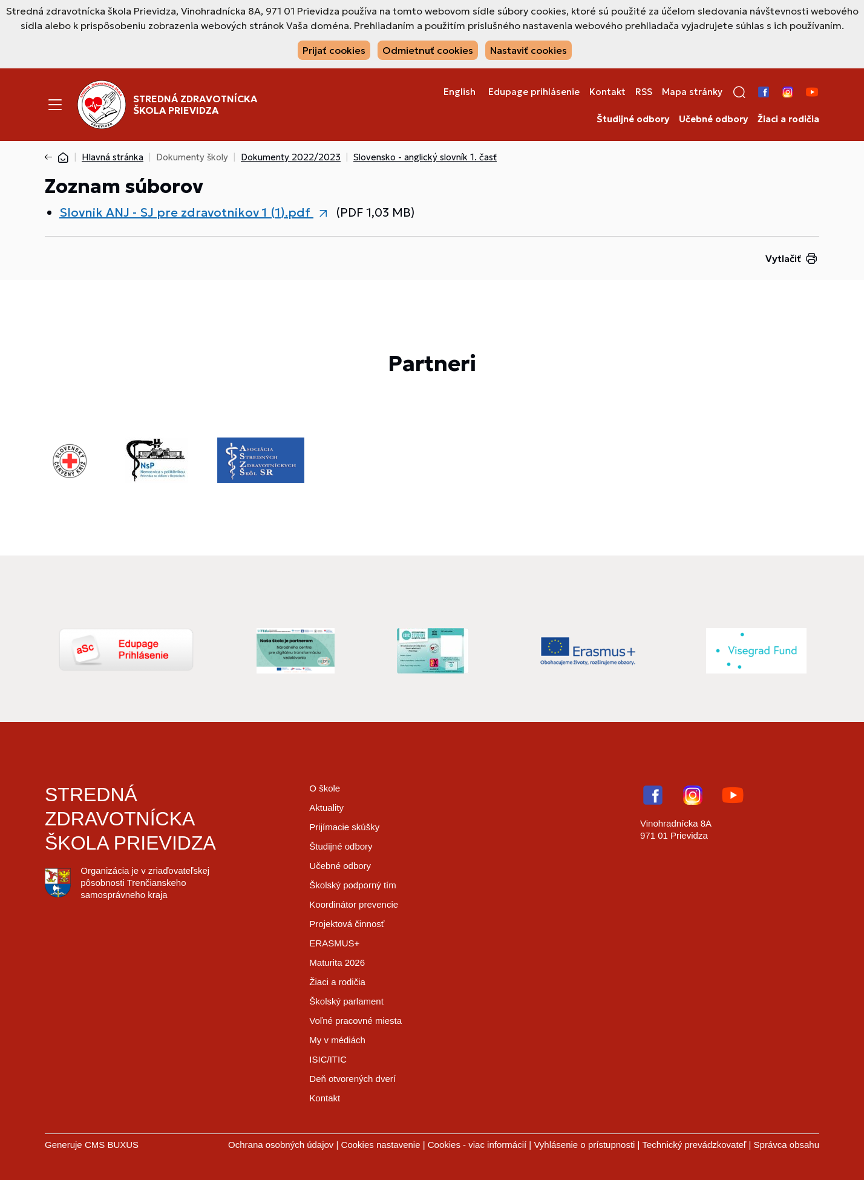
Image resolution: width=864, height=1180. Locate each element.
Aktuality (326, 807)
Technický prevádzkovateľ (694, 1144)
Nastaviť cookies (528, 50)
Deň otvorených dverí (352, 1078)
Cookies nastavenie (381, 1144)
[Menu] (55, 104)
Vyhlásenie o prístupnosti (584, 1144)
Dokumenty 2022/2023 (291, 157)
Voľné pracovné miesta (355, 1020)
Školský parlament (346, 1001)
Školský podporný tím (352, 885)
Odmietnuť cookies (427, 50)
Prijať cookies (334, 50)
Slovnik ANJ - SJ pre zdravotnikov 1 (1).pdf (186, 212)
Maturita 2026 (337, 962)
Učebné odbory (713, 119)
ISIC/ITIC (328, 1059)
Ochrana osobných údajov (280, 1144)
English (459, 92)
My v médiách (337, 1040)
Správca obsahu (786, 1144)
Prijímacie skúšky (344, 827)
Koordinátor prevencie (353, 904)
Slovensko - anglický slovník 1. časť (425, 157)
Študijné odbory (633, 119)
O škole (324, 788)
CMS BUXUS (112, 1144)
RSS (643, 92)
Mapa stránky (692, 92)
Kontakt (607, 92)
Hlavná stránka (112, 157)
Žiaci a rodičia (788, 119)
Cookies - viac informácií (477, 1144)
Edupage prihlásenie (534, 92)
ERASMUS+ (334, 943)
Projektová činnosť (346, 924)
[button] (739, 92)
